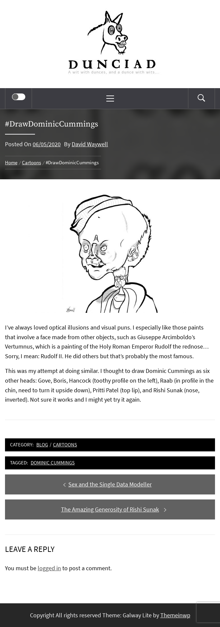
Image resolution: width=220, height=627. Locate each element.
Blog (42, 444)
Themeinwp (175, 615)
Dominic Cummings (53, 462)
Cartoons (65, 444)
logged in (49, 568)
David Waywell (90, 144)
